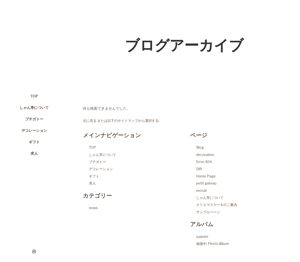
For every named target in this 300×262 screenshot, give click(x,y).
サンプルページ (208, 212)
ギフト (94, 176)
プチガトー (97, 162)
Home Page (206, 176)
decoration (205, 155)
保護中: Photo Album (212, 244)
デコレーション (101, 169)
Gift (199, 169)
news (93, 208)
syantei (202, 236)
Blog (200, 147)
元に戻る (90, 120)
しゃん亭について (102, 155)
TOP (92, 147)
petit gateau (206, 183)
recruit (201, 190)
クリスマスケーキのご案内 (216, 205)
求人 (92, 183)
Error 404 (204, 162)
